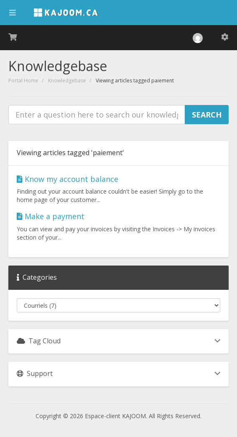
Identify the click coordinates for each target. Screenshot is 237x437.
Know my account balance (67, 179)
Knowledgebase (67, 80)
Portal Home (23, 80)
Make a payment (50, 216)
